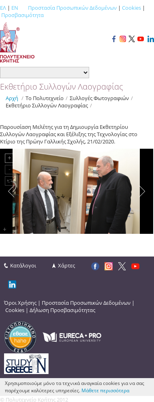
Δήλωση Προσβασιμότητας (62, 310)
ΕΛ (3, 7)
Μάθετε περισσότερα (105, 390)
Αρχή (12, 98)
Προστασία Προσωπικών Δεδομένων (72, 7)
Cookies (131, 7)
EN (14, 7)
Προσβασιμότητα (22, 15)
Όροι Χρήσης (20, 302)
